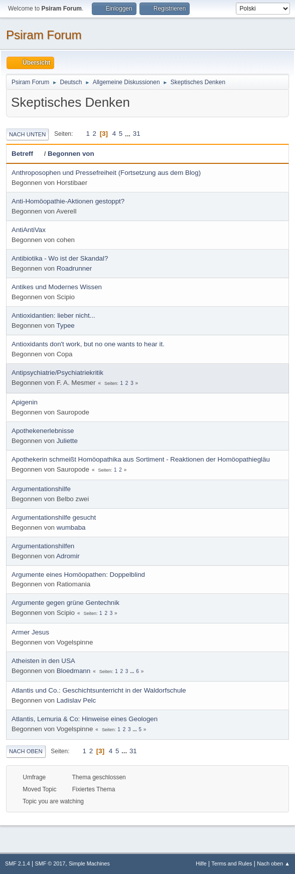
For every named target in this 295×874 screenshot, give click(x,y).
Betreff (27, 153)
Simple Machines (89, 863)
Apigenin (25, 402)
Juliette (67, 441)
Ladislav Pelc (76, 700)
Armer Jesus (30, 632)
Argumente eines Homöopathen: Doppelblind (78, 574)
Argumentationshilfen (43, 546)
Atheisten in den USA (43, 661)
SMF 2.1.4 (17, 863)
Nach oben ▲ (273, 863)
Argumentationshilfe (41, 489)
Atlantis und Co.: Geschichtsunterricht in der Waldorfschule (99, 690)
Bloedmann (73, 671)
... (128, 133)
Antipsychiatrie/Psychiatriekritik (57, 372)
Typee (65, 325)
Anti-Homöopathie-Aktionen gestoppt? (68, 201)
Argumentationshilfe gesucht (54, 517)
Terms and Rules (232, 863)
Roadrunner (74, 268)
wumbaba (71, 527)
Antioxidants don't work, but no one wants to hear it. (88, 344)
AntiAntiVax (29, 230)
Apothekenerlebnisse (43, 430)
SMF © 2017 (50, 863)
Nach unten (27, 134)
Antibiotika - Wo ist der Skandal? (60, 258)
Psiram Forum (44, 35)
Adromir (68, 556)
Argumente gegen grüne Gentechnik (65, 602)
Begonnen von (71, 153)
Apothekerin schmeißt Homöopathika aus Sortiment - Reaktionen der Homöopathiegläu (141, 459)
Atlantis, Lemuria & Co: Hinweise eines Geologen (85, 719)
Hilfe (201, 863)
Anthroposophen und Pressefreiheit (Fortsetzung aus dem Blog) (106, 172)
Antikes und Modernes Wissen (57, 287)
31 (136, 133)
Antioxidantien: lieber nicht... (53, 315)
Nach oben (26, 751)
